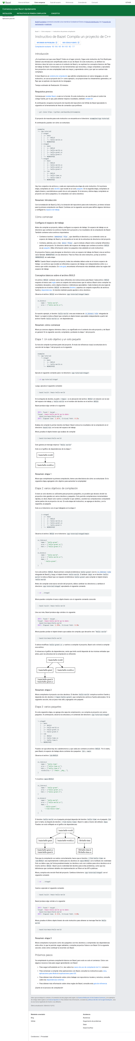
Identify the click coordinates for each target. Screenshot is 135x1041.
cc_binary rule (91, 314)
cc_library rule (104, 572)
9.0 (53, 47)
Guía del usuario (55, 2)
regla (53, 282)
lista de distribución (92, 22)
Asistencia (86, 1018)
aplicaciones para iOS (68, 973)
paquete (80, 189)
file (60, 237)
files (67, 243)
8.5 (60, 47)
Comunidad (95, 2)
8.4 (63, 47)
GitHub (128, 2)
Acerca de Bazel (23, 2)
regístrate (48, 24)
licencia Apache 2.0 (54, 1000)
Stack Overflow (88, 1028)
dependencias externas (55, 980)
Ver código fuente (70, 43)
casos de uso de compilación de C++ (87, 967)
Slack (85, 1024)
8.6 (56, 47)
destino (57, 189)
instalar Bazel (51, 96)
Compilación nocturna (43, 47)
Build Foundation (41, 22)
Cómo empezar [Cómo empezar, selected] (39, 2)
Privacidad (44, 1036)
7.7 (73, 47)
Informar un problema (47, 43)
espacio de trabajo (52, 210)
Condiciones (35, 1036)
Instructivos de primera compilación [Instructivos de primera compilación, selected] (31, 13)
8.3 (66, 47)
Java (104, 971)
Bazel (36, 31)
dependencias (47, 290)
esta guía (62, 267)
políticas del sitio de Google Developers (100, 1000)
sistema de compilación (58, 76)
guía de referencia (100, 984)
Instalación (7, 13)
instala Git (89, 99)
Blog (32, 1018)
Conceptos (55, 13)
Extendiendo (82, 2)
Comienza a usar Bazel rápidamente (19, 9)
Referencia (69, 2)
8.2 (70, 47)
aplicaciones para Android (48, 973)
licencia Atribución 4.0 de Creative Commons (91, 997)
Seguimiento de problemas (92, 1021)
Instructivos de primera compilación (64, 31)
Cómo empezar (46, 31)
